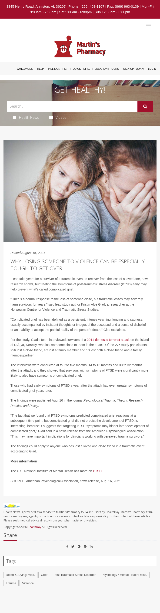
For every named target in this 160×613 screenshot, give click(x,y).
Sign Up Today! (133, 68)
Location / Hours (107, 68)
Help (40, 68)
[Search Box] (72, 106)
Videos (58, 117)
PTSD (97, 471)
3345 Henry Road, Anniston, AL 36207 (36, 6)
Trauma (11, 583)
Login (152, 68)
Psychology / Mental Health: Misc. (124, 575)
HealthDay (34, 527)
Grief (44, 575)
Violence (28, 583)
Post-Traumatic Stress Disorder (74, 575)
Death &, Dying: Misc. (20, 575)
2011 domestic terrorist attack (108, 340)
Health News (26, 117)
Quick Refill (81, 68)
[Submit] (145, 106)
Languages (25, 68)
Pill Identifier (58, 68)
